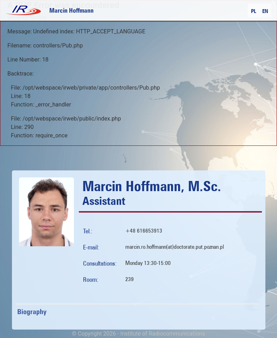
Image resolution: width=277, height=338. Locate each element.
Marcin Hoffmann (71, 10)
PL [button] (253, 11)
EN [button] (265, 11)
